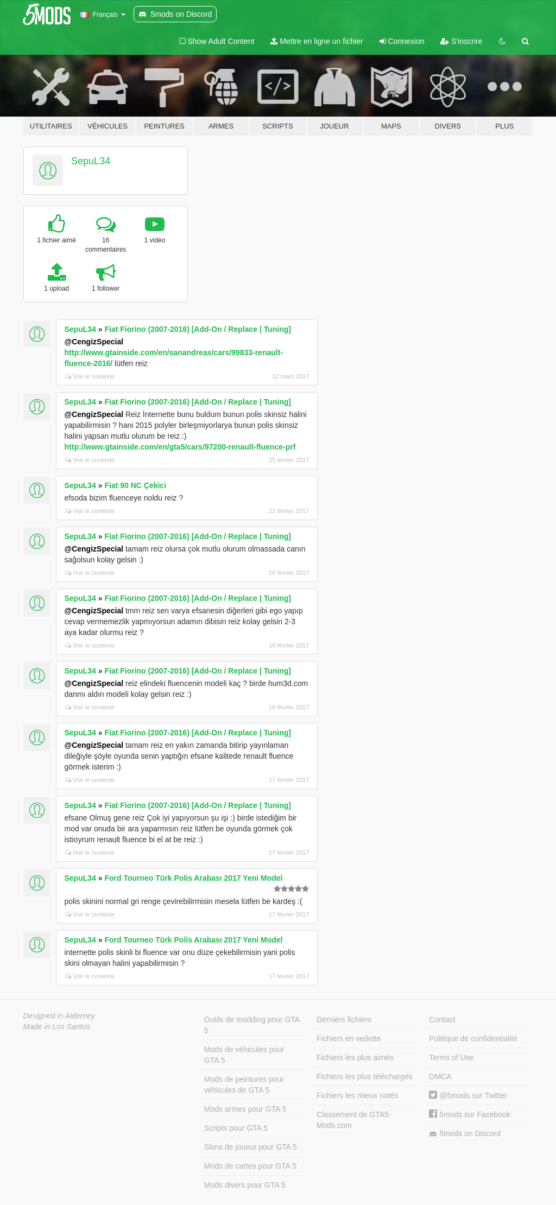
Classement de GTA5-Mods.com (354, 1120)
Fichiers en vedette (349, 1038)
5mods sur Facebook (469, 1114)
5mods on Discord (465, 1133)
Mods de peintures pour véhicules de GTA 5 (244, 1084)
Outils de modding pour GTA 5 (252, 1025)
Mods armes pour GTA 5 (245, 1109)
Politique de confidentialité (473, 1038)
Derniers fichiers (344, 1019)
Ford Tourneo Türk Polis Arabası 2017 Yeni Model (193, 878)
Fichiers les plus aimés (355, 1057)
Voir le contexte (90, 376)
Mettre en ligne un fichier (316, 41)
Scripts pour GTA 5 (236, 1128)
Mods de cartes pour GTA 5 (250, 1166)
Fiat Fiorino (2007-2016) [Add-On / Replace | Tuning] (197, 329)
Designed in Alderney (59, 1015)
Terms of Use (451, 1057)
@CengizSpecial (94, 341)
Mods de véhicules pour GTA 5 (244, 1055)
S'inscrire (461, 41)
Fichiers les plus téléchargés (365, 1076)
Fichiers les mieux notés (357, 1095)
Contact (442, 1019)
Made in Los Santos (57, 1026)
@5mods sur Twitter (468, 1095)
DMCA (440, 1076)
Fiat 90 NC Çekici (135, 485)
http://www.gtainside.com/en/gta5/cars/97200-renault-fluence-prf (180, 447)
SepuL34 (90, 161)
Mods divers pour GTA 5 (245, 1185)
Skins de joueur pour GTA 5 (250, 1147)
